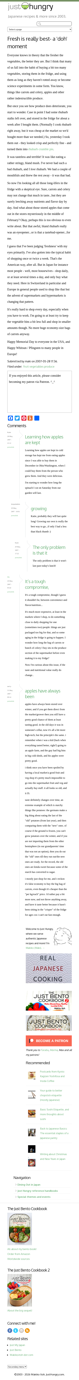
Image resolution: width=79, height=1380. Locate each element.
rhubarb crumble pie (40, 149)
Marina (54, 1050)
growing (38, 508)
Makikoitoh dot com (21, 1354)
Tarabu (45, 1050)
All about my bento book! (21, 1249)
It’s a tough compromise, (37, 584)
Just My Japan (17, 1345)
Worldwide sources (18, 1258)
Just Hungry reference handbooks (37, 1190)
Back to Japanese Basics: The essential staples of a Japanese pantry (54, 1133)
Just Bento (15, 1350)
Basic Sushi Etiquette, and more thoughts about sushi (54, 1114)
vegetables (36, 366)
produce (49, 366)
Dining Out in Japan (28, 1184)
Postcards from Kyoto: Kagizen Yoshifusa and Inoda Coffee (52, 1076)
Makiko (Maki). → (35, 947)
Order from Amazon (18, 1254)
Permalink (10, 447)
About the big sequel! (19, 1310)
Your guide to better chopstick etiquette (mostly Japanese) (51, 1095)
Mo (8, 577)
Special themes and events (33, 1196)
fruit (26, 366)
